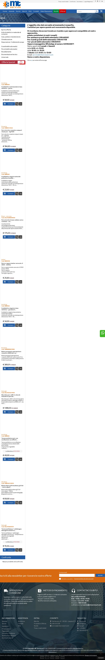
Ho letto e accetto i (66, 579)
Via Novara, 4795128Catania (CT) (63, 621)
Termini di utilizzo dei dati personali (83, 578)
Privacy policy (6, 629)
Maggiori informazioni (91, 655)
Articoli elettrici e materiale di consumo (11, 33)
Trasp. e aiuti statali (63, 1)
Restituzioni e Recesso (9, 635)
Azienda (11, 11)
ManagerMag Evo (78, 648)
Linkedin (81, 628)
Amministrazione (7, 638)
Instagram (81, 623)
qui (32, 60)
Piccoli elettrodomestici (9, 49)
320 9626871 (82, 630)
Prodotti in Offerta (40, 623)
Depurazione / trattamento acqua (12, 42)
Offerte (62, 11)
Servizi (18, 11)
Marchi (24, 11)
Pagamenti (5, 631)
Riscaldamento (6, 52)
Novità (56, 11)
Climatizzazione (6, 39)
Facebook (81, 621)
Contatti (36, 11)
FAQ (30, 11)
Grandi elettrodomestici (9, 46)
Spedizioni (5, 626)
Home (5, 11)
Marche (36, 621)
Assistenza (80, 1)
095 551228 (82, 603)
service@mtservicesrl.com (43, 55)
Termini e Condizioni (8, 633)
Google (80, 626)
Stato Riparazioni (46, 11)
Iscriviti (100, 575)
